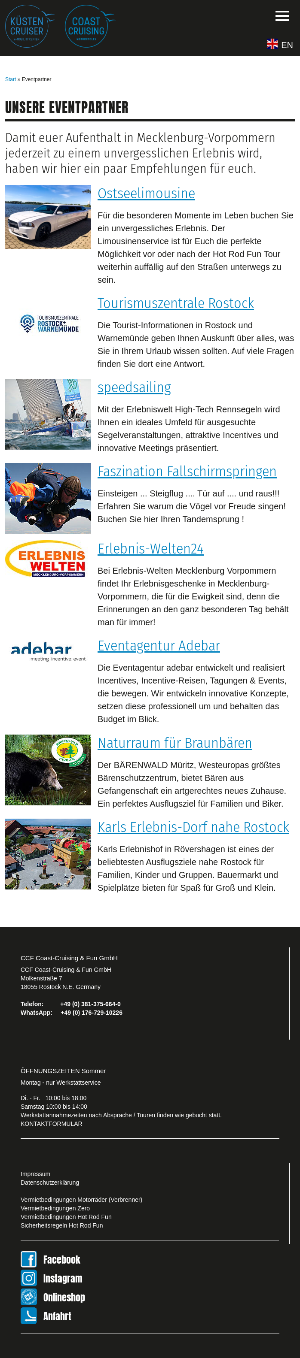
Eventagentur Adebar (159, 645)
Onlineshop (64, 1297)
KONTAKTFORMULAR (52, 1123)
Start (10, 79)
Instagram (63, 1278)
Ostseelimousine (146, 193)
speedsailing (134, 387)
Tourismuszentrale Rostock (176, 303)
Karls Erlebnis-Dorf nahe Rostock (193, 827)
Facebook (61, 1259)
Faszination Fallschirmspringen (187, 471)
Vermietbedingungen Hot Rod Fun (66, 1216)
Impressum (35, 1173)
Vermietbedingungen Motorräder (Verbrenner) (81, 1199)
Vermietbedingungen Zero (55, 1208)
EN (287, 44)
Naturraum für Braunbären (175, 743)
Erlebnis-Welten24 (151, 548)
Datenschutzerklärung (50, 1182)
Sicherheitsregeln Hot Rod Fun (62, 1225)
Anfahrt (57, 1316)
